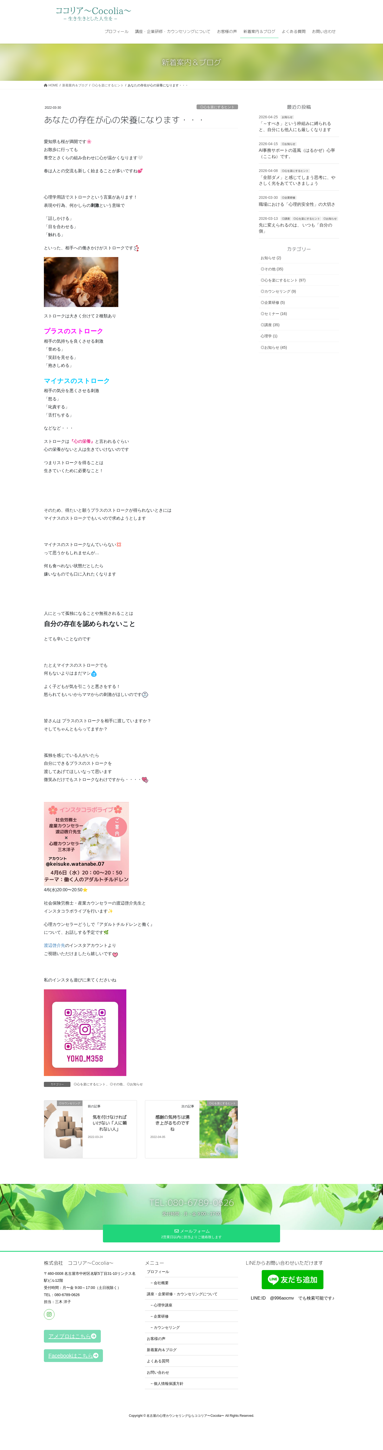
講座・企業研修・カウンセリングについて (182, 1294)
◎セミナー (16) (274, 314)
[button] (72, 1336)
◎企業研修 (288, 197)
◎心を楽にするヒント (217, 107)
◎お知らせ (135, 1084)
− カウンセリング (165, 1327)
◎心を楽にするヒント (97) (283, 280)
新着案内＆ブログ (162, 1350)
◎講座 (286, 218)
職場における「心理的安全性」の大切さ (297, 204)
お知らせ (287, 117)
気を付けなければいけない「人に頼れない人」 (110, 1123)
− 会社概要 (160, 1283)
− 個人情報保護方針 (167, 1383)
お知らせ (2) (271, 258)
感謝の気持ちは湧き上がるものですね (172, 1123)
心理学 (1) (269, 336)
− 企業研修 (160, 1316)
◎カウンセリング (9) (278, 291)
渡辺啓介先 (54, 945)
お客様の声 (156, 1338)
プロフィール (158, 1272)
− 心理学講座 (161, 1305)
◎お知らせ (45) (274, 347)
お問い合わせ (158, 1372)
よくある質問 (158, 1361)
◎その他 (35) (272, 269)
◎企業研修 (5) (273, 302)
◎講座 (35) (270, 325)
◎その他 (116, 1084)
